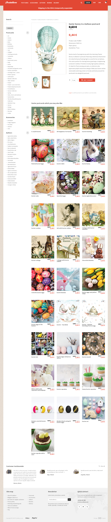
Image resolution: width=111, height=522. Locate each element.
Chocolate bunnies (88, 260)
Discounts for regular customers (16, 499)
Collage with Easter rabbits (63, 260)
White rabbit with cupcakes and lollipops (38, 389)
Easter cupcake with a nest (38, 454)
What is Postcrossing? (13, 507)
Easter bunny (86, 163)
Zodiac (9, 113)
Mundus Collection (12, 78)
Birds (9, 42)
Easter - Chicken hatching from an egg (88, 325)
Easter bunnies (61, 292)
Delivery (56, 3)
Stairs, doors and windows (14, 95)
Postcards (24, 3)
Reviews (49, 3)
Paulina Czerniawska (13, 146)
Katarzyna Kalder (12, 178)
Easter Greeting (87, 131)
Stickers (10, 126)
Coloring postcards (12, 54)
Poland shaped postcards (14, 87)
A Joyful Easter (36, 131)
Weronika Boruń (12, 164)
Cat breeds (10, 48)
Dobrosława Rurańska (13, 158)
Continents (10, 56)
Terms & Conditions (12, 505)
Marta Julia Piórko (12, 138)
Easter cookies (36, 228)
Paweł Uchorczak (12, 150)
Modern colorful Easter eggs (38, 421)
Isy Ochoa (10, 156)
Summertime (11, 97)
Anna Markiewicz (12, 144)
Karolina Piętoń (11, 176)
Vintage (9, 107)
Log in (88, 2)
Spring (9, 93)
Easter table (60, 163)
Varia (9, 128)
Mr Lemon (10, 142)
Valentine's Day (11, 103)
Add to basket (87, 80)
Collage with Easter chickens (88, 228)
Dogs (9, 62)
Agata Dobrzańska (12, 136)
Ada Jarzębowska (12, 172)
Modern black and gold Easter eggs (64, 421)
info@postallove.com (83, 502)
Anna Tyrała (10, 152)
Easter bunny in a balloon (52, 19)
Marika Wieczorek (12, 174)
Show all (102, 466)
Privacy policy (11, 501)
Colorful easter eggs (37, 292)
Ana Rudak (10, 160)
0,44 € (52, 132)
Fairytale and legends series (15, 68)
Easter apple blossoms (89, 196)
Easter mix (34, 357)
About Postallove (12, 495)
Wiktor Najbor (11, 140)
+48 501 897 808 (81, 500)
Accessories (34, 3)
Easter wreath (86, 357)
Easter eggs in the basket (37, 325)
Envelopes (10, 120)
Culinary (10, 58)
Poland (9, 82)
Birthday (10, 44)
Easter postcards (41, 19)
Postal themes (11, 89)
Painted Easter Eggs (37, 163)
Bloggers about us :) (13, 497)
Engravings (10, 66)
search (10, 28)
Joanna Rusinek (11, 162)
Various (9, 105)
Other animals (11, 80)
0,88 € (74, 323)
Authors (42, 3)
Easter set (85, 421)
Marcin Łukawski (12, 148)
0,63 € (49, 130)
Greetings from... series (14, 72)
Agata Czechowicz (12, 170)
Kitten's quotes (11, 74)
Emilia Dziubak (11, 181)
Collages (10, 52)
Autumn (9, 40)
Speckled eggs (61, 196)
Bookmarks (10, 46)
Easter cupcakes (62, 389)
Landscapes (11, 76)
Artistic (9, 38)
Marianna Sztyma (12, 154)
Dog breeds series (12, 60)
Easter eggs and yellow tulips (89, 293)
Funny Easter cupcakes (89, 389)
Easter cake (35, 196)
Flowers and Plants (12, 70)
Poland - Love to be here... (14, 85)
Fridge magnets (12, 122)
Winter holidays (11, 109)
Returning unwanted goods (14, 503)
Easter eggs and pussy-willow (64, 357)
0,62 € (77, 325)
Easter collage (35, 260)
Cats (9, 50)
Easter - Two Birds (62, 324)
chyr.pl (101, 518)
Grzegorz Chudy (12, 185)
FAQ (9, 509)
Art (8, 36)
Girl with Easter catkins (64, 228)
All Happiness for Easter (64, 131)
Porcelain (10, 124)
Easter (9, 64)
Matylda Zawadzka (12, 183)
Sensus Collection (12, 91)
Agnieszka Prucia (12, 166)
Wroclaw (10, 111)
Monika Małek (11, 168)
